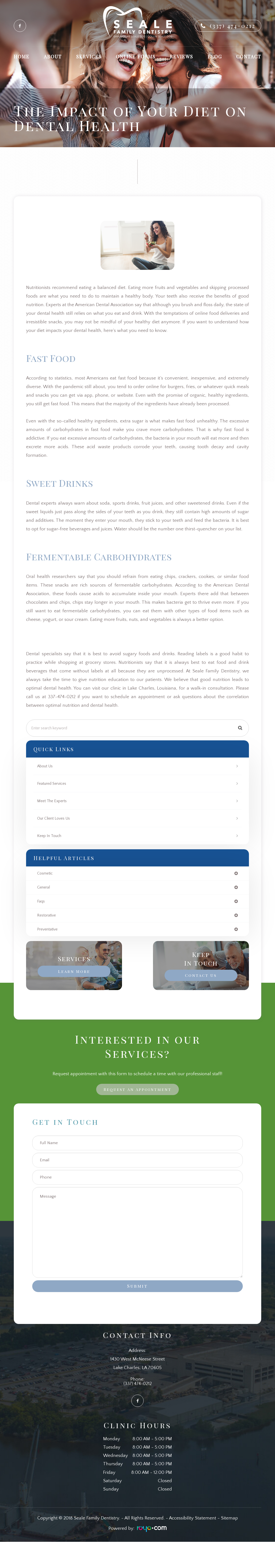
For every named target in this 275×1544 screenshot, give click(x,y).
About (53, 56)
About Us (45, 766)
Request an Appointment (138, 1091)
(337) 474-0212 (232, 25)
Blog (215, 56)
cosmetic (45, 873)
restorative (47, 916)
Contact (248, 56)
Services (89, 56)
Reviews (181, 56)
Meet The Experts (53, 800)
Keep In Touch (50, 835)
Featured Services (53, 783)
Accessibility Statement (192, 1520)
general (44, 888)
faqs (41, 902)
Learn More (74, 972)
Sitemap (229, 1520)
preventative (48, 931)
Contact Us (201, 977)
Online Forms (135, 56)
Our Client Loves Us (55, 818)
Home (22, 56)
